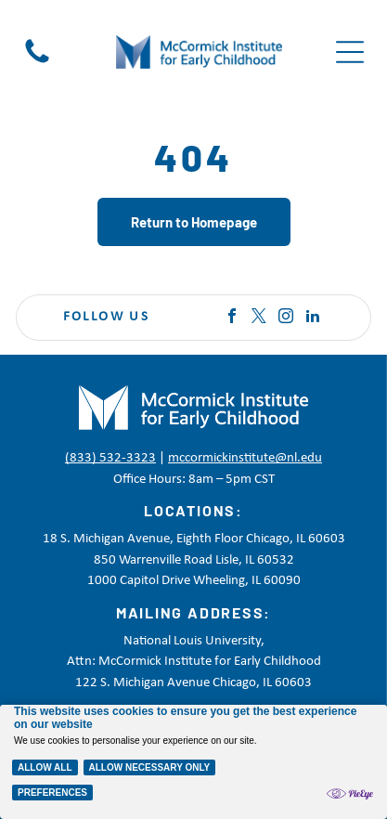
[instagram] (286, 318)
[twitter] (259, 318)
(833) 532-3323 (110, 458)
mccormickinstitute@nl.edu (245, 458)
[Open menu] (350, 52)
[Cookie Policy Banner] (193, 762)
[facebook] (232, 318)
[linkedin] (313, 318)
